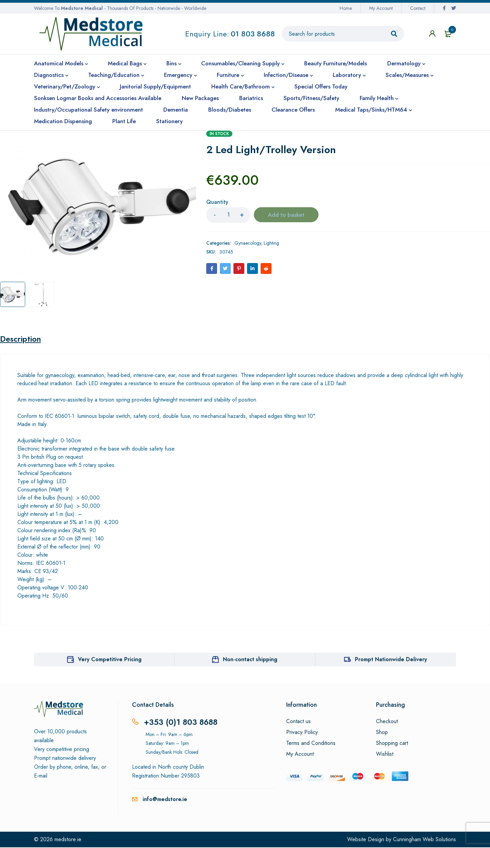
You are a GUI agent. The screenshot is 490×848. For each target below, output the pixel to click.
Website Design (365, 840)
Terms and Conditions (311, 743)
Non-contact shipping (250, 660)
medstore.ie (67, 840)
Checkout (387, 722)
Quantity (217, 202)
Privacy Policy (302, 733)
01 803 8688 (253, 33)
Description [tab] (21, 339)
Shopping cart (392, 743)
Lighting (271, 243)
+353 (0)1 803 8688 (182, 723)
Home (346, 8)
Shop (382, 733)
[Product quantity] (228, 215)
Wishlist (384, 754)
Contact (417, 8)
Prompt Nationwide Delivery (391, 660)
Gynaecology (247, 243)
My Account (381, 8)
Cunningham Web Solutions (424, 840)
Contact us (298, 722)
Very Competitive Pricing (110, 660)
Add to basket (286, 215)
